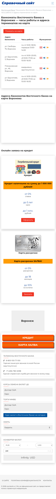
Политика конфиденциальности (26, 480)
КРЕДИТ (28, 337)
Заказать (28, 294)
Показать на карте (13, 31)
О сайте (5, 480)
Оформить (28, 220)
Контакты (47, 480)
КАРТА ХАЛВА (28, 344)
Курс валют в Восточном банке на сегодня (25, 415)
